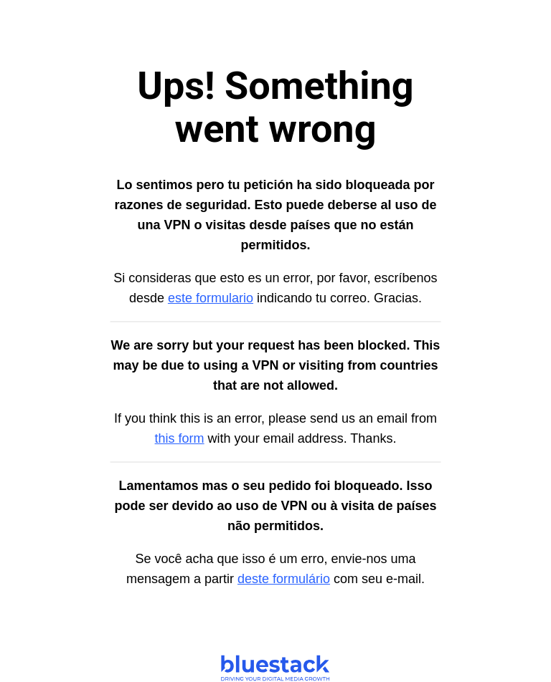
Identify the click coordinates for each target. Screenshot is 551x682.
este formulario (210, 298)
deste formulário (283, 579)
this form (179, 438)
